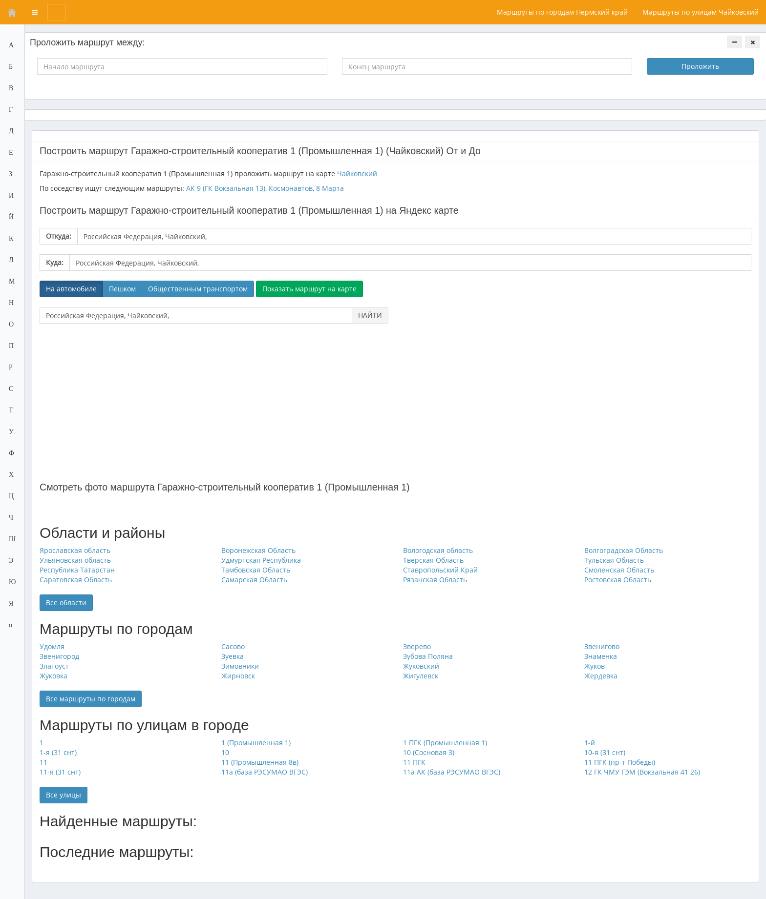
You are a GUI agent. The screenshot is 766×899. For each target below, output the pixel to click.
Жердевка (600, 675)
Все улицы (63, 794)
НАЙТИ (370, 315)
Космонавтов (291, 188)
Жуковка (53, 675)
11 (43, 762)
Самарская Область (254, 579)
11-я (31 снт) (60, 771)
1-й (589, 742)
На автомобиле (71, 288)
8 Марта (330, 188)
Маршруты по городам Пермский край (562, 12)
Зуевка (232, 656)
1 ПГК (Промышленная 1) (445, 742)
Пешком (122, 288)
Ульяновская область (75, 560)
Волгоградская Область (623, 550)
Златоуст (54, 666)
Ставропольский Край (440, 569)
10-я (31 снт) (604, 752)
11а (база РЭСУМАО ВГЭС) (264, 771)
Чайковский (357, 173)
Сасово (233, 646)
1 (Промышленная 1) (256, 742)
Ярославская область (75, 550)
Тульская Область (614, 560)
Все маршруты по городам (90, 698)
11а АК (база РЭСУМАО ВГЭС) (451, 771)
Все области (66, 602)
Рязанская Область (435, 579)
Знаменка (600, 656)
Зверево (417, 646)
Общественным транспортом (198, 288)
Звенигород (59, 656)
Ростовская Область (617, 579)
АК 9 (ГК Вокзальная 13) (225, 188)
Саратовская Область (76, 579)
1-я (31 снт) (58, 752)
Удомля (52, 646)
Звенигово (601, 646)
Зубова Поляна (428, 656)
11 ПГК (414, 762)
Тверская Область (433, 560)
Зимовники (240, 666)
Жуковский (421, 666)
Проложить (700, 66)
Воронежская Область (258, 550)
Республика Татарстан (77, 569)
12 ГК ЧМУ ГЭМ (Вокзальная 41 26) (642, 771)
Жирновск (238, 675)
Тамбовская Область (255, 569)
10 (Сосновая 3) (428, 752)
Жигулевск (420, 675)
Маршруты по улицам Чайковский (700, 12)
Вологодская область (438, 550)
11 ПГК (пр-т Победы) (619, 762)
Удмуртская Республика (261, 560)
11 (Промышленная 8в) (259, 762)
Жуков (594, 666)
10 (225, 752)
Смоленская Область (619, 569)
